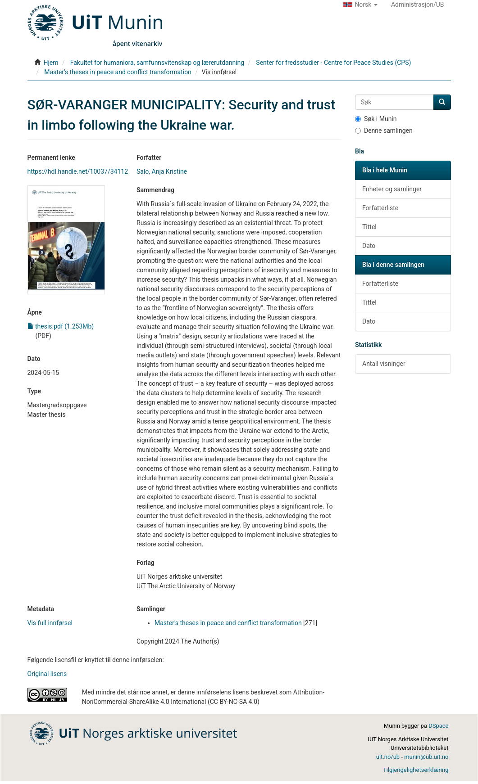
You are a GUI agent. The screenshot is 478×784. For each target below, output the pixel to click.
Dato (368, 245)
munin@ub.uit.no (426, 756)
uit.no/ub (388, 756)
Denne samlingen (384, 130)
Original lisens (47, 673)
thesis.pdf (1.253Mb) (60, 326)
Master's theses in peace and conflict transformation (117, 72)
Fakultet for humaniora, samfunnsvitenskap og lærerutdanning (157, 62)
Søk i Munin (376, 118)
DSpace (438, 725)
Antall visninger (383, 363)
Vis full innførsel (50, 622)
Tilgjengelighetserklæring (415, 769)
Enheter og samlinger (392, 189)
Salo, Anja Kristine (162, 171)
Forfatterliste (380, 208)
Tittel (369, 226)
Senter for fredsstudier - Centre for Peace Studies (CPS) (333, 62)
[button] (360, 4)
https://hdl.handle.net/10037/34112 (77, 171)
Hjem (50, 62)
